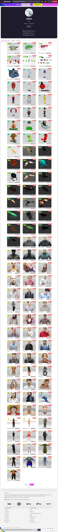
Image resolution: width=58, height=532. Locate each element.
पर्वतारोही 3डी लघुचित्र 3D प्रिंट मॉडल (28, 117)
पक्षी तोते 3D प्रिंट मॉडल (42, 143)
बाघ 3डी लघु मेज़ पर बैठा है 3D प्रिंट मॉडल (13, 130)
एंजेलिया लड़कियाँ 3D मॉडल (42, 389)
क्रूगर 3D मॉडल (41, 350)
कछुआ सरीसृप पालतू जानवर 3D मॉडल (12, 53)
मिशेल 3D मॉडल (25, 402)
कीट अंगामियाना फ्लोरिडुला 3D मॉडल (28, 208)
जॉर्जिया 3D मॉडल (9, 402)
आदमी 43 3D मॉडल (10, 312)
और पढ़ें (32, 35)
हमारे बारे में (6, 493)
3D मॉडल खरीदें (7, 508)
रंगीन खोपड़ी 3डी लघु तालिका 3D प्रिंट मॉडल (13, 92)
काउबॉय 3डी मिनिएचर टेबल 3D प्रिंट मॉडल (44, 117)
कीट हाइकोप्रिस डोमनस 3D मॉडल (43, 195)
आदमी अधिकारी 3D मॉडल (11, 324)
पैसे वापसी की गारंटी (33, 522)
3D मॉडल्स (6, 510)
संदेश (29, 26)
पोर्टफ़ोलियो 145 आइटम (6, 40)
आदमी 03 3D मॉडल (41, 260)
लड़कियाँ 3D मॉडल (25, 428)
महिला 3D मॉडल (9, 441)
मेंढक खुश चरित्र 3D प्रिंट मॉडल (27, 143)
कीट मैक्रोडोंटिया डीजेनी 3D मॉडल (27, 156)
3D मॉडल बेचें (6, 517)
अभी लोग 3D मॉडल (25, 467)
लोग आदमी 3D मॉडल (10, 428)
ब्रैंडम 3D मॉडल (9, 286)
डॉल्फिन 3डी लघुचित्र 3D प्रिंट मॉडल (12, 79)
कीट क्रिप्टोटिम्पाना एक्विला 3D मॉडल (44, 221)
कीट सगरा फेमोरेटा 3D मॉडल (42, 169)
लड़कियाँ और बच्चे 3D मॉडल (27, 273)
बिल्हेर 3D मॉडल (25, 286)
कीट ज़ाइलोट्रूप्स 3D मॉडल (26, 234)
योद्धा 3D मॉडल (25, 415)
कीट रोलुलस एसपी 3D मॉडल (11, 169)
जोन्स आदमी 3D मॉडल (26, 389)
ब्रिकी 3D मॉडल (9, 299)
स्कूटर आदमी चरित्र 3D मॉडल (11, 467)
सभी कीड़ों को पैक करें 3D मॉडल (43, 66)
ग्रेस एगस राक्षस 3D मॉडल (42, 467)
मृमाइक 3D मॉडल (9, 350)
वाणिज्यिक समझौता (33, 517)
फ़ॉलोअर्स (25, 23)
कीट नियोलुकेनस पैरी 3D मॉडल (43, 182)
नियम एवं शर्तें (32, 520)
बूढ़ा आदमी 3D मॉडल (10, 376)
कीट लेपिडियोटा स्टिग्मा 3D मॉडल (11, 195)
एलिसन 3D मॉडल (25, 350)
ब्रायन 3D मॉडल (41, 299)
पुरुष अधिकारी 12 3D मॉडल (42, 286)
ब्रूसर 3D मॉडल (25, 376)
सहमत (39, 529)
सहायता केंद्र (31, 511)
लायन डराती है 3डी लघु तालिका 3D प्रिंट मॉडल (13, 143)
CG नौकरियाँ (6, 522)
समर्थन (31, 510)
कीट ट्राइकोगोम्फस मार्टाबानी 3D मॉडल (28, 221)
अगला (31, 484)
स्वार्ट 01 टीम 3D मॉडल (10, 260)
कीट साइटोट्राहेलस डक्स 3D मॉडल (43, 156)
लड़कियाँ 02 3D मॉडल (42, 273)
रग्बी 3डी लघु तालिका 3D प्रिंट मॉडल (43, 79)
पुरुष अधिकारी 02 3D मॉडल (43, 441)
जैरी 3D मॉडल (25, 363)
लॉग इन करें (49, 1)
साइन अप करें (55, 1)
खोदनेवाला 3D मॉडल (10, 337)
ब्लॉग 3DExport (7, 520)
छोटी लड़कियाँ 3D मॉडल (26, 454)
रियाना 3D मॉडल (9, 273)
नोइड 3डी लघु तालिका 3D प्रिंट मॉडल (12, 117)
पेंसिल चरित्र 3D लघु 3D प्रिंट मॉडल (43, 104)
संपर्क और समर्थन (33, 508)
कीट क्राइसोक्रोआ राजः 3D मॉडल (11, 221)
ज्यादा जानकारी (33, 529)
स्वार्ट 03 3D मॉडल (41, 247)
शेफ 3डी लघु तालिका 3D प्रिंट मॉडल (28, 92)
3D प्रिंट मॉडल (6, 511)
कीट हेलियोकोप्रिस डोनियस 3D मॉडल (12, 182)
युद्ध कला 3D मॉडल (41, 454)
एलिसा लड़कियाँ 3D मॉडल (42, 415)
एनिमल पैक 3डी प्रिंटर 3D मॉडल (27, 66)
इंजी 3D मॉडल (25, 337)
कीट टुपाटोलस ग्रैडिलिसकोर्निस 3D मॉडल (28, 195)
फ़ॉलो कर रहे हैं (31, 23)
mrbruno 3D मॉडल (41, 337)
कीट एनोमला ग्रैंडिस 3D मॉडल (43, 234)
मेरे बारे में (18, 40)
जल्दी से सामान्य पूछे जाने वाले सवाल (35, 513)
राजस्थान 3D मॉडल (41, 312)
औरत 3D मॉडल (25, 441)
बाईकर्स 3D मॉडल (25, 299)
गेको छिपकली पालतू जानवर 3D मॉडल (12, 156)
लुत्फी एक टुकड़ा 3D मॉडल (10, 415)
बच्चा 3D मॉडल (41, 402)
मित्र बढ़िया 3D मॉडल (26, 312)
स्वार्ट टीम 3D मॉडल (25, 260)
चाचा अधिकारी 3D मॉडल (42, 428)
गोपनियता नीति (32, 518)
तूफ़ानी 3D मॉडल (25, 324)
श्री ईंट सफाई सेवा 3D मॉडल (11, 480)
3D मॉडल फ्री (6, 513)
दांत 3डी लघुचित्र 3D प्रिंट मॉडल (27, 79)
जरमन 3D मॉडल (9, 363)
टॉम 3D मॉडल (40, 363)
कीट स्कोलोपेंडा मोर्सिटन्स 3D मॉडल (12, 234)
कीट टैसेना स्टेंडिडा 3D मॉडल (27, 182)
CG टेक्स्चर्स (6, 515)
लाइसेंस (31, 515)
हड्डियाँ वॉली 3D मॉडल (10, 389)
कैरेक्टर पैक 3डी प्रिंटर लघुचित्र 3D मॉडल (12, 66)
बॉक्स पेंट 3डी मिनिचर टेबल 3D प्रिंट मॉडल (28, 104)
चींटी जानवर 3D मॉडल (42, 53)
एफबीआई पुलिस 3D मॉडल (26, 247)
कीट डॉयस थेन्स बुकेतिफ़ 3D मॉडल (12, 247)
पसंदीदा (13, 40)
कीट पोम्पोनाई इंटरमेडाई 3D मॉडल (27, 169)
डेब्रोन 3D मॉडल (41, 376)
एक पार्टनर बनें (6, 518)
